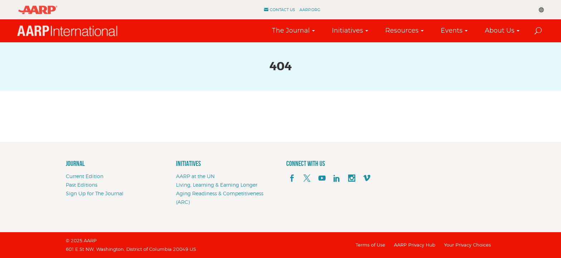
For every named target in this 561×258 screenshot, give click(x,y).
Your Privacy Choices (467, 245)
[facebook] (292, 178)
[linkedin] (336, 178)
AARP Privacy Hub (414, 245)
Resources (402, 30)
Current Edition (84, 176)
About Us (499, 30)
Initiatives (347, 30)
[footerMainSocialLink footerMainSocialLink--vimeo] (366, 178)
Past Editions (81, 185)
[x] (307, 178)
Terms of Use (370, 245)
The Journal (291, 30)
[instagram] (351, 178)
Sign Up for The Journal (94, 193)
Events (452, 30)
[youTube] (322, 178)
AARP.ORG (309, 9)
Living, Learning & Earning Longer (216, 185)
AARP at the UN (195, 176)
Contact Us (282, 9)
